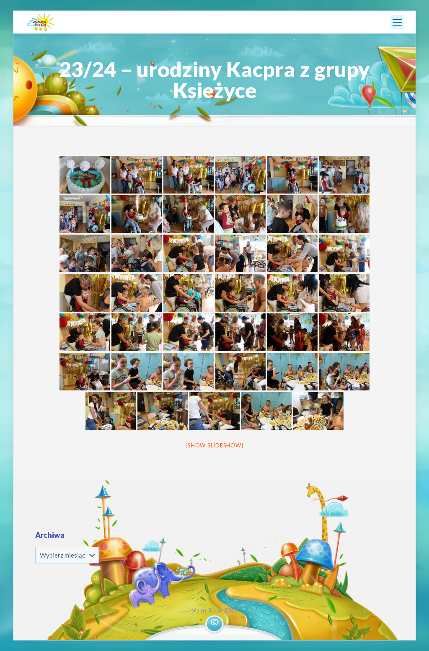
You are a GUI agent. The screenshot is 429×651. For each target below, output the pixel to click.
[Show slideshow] (214, 445)
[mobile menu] (397, 22)
